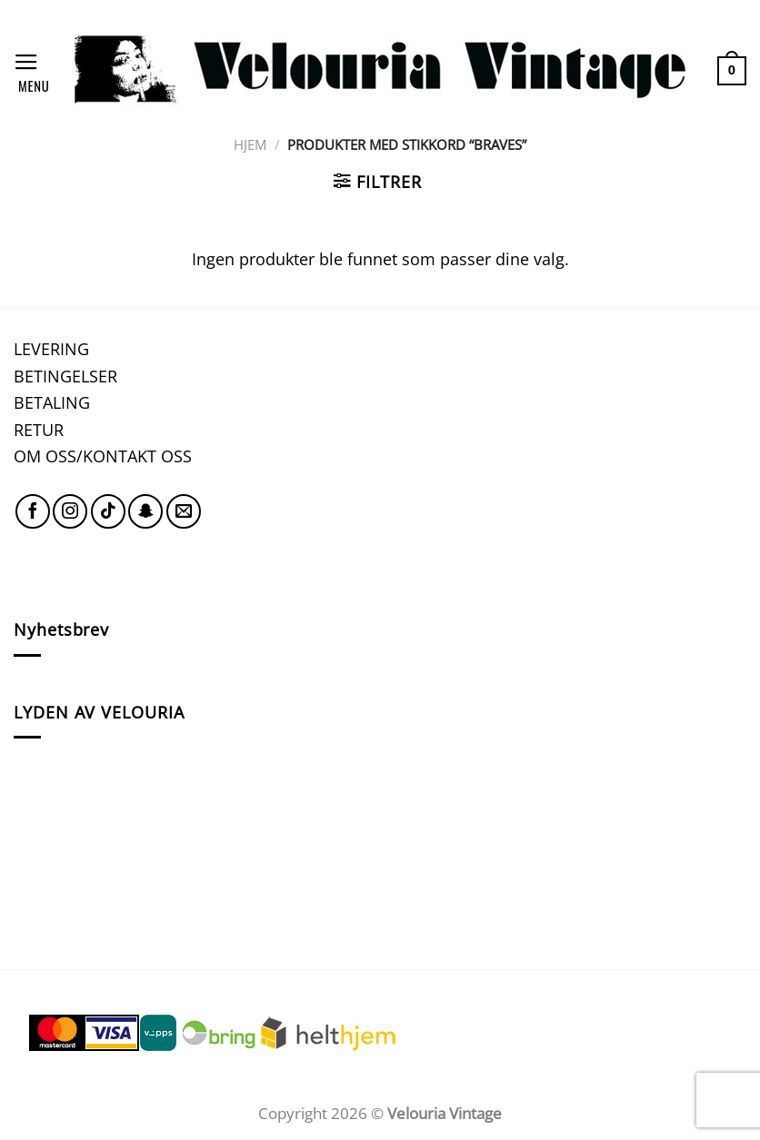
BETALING (52, 402)
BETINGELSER (65, 375)
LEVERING (51, 348)
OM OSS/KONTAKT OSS (103, 455)
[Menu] (31, 70)
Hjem (250, 144)
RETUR (39, 429)
